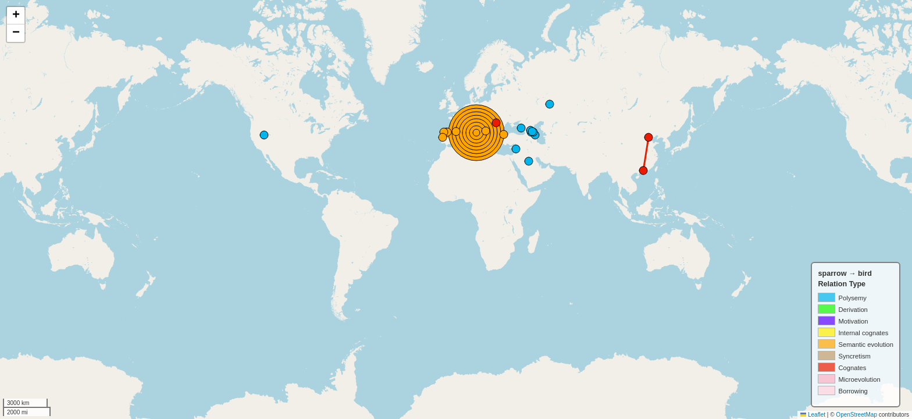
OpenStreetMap (856, 414)
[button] (15, 15)
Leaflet (812, 414)
